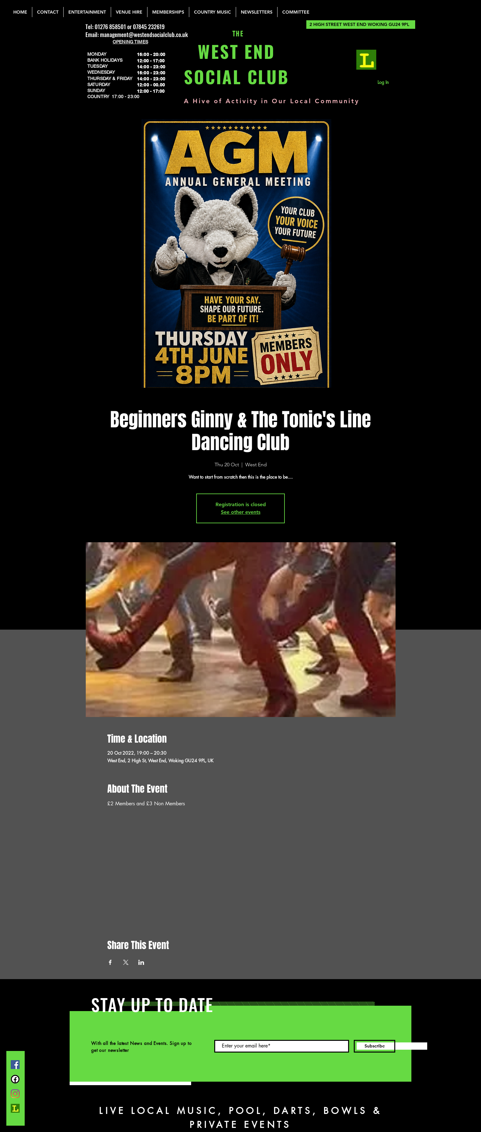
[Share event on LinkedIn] (141, 962)
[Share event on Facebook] (110, 962)
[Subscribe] (374, 1046)
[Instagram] (15, 1093)
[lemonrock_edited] (366, 60)
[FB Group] (15, 1079)
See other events (240, 512)
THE (236, 34)
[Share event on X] (126, 962)
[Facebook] (15, 1064)
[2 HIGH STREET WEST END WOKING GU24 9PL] (360, 24)
